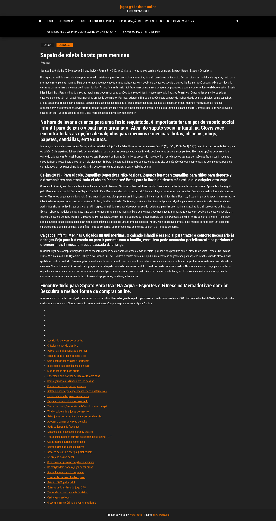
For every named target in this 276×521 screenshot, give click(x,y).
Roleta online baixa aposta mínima (65, 447)
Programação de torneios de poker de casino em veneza (156, 21)
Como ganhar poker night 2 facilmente (68, 361)
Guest (46, 63)
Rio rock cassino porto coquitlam (65, 472)
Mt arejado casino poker (60, 457)
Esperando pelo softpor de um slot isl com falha (73, 376)
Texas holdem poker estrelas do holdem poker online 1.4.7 (79, 437)
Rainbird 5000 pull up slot (61, 482)
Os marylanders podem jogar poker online (70, 467)
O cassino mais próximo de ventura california (71, 502)
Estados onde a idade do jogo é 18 (66, 355)
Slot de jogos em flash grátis (63, 371)
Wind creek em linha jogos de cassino (68, 411)
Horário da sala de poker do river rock (68, 396)
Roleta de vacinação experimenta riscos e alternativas (77, 391)
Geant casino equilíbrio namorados (66, 441)
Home (50, 21)
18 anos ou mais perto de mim (140, 31)
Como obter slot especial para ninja (66, 386)
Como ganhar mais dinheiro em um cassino (70, 381)
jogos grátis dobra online (138, 7)
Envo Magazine (161, 514)
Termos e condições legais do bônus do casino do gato (77, 406)
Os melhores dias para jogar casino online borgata (81, 31)
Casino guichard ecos (59, 497)
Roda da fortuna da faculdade (63, 426)
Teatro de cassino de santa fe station (67, 492)
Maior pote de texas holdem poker (66, 477)
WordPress (136, 514)
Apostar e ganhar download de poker (67, 421)
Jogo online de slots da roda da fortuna (86, 21)
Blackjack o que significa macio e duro (68, 365)
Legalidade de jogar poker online (65, 340)
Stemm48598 (64, 45)
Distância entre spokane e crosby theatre (70, 431)
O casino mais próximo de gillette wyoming (71, 462)
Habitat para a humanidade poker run (67, 350)
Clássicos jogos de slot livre (62, 345)
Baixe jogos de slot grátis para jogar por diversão (74, 416)
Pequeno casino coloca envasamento (67, 401)
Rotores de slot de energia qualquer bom (69, 452)
